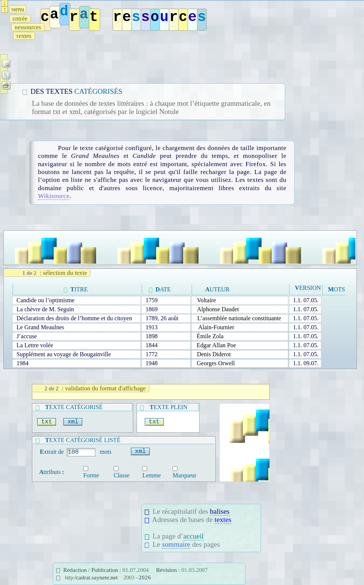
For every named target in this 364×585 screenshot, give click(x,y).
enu (17, 9)
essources (28, 27)
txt (47, 421)
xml (73, 421)
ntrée (20, 18)
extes (24, 35)
